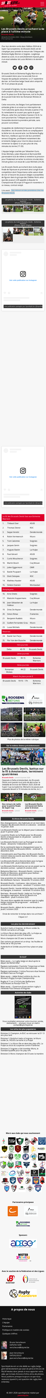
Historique (6, 1319)
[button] (8, 208)
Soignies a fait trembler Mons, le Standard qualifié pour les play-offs (19, 1049)
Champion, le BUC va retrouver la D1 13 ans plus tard (23, 1034)
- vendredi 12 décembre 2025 (22, 849)
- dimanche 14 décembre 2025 (22, 843)
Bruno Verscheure (26, 37)
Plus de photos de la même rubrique (23, 739)
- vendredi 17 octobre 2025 (23, 884)
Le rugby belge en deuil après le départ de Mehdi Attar (20, 962)
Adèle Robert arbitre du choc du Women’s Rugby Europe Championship (20, 977)
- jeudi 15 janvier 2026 (23, 831)
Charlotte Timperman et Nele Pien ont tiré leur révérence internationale (22, 967)
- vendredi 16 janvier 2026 (23, 825)
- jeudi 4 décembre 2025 (22, 862)
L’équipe (6, 1322)
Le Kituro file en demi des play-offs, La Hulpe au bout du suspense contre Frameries (21, 934)
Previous (6, 209)
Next (39, 209)
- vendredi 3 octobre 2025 (22, 902)
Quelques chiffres (9, 1333)
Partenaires (7, 1326)
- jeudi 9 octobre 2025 (21, 895)
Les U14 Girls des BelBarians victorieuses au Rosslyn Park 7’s (18, 982)
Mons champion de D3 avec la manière (17, 938)
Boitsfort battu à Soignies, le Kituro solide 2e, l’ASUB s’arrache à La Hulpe (20, 929)
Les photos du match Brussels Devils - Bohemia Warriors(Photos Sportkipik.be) (23, 201)
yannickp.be (23, 1395)
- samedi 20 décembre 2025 (21, 837)
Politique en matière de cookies (15, 1330)
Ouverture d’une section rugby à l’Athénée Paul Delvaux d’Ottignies (20, 987)
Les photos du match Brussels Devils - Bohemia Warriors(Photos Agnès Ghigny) (23, 223)
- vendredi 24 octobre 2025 (22, 873)
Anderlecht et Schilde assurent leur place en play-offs (22, 947)
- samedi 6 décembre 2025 (23, 856)
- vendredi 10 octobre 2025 (23, 889)
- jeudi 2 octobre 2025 (22, 908)
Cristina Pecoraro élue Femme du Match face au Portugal (23, 972)
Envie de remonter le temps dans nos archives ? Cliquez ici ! (23, 915)
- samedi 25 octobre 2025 (23, 867)
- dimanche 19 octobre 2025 (23, 879)
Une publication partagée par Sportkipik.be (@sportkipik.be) (23, 306)
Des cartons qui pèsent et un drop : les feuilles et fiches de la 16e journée (22, 942)
